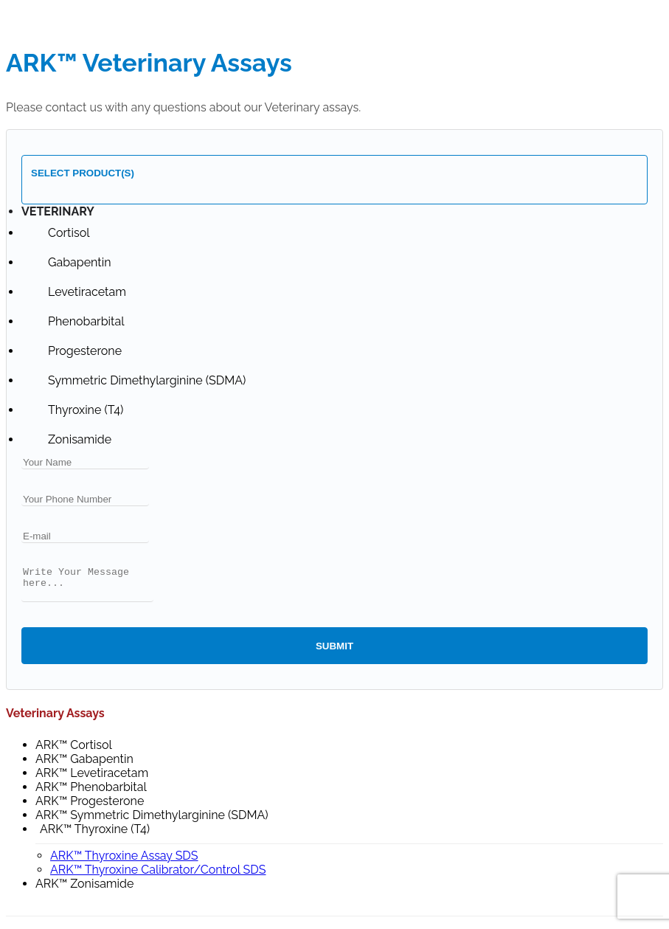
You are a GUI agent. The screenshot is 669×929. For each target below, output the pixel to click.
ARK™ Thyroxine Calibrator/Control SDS (158, 876)
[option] (68, 233)
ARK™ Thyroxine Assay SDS (124, 862)
